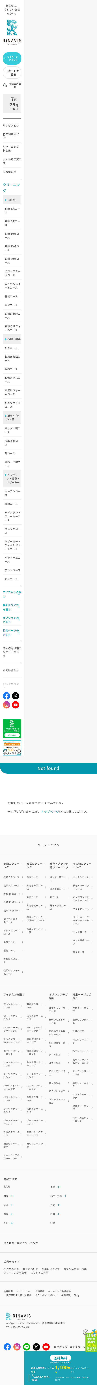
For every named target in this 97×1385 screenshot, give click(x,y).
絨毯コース (11, 504)
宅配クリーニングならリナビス (75, 1347)
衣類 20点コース (12, 910)
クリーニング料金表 (11, 148)
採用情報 (65, 1295)
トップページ (50, 811)
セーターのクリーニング (12, 1052)
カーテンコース (13, 493)
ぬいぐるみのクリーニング (35, 1029)
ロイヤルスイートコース (13, 285)
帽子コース (11, 579)
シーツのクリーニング (35, 1075)
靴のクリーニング (35, 1145)
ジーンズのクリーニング (12, 1122)
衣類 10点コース (12, 893)
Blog (76, 1295)
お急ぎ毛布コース (13, 379)
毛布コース (11, 369)
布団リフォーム (81, 1051)
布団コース (11, 348)
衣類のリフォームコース (13, 328)
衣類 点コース (12, 210)
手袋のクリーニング (35, 1098)
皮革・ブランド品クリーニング (81, 1061)
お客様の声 (9, 172)
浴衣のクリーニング (35, 1017)
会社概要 (8, 1291)
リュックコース (13, 530)
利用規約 (40, 1291)
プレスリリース (24, 1291)
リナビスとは (11, 125)
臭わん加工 (55, 1054)
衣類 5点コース (11, 885)
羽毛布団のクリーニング (35, 1040)
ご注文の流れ (11, 1269)
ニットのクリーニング (12, 1064)
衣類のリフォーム (81, 1021)
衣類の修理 (78, 1031)
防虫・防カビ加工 (57, 1073)
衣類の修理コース (13, 315)
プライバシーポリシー (46, 1295)
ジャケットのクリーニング (12, 1087)
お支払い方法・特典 (75, 1269)
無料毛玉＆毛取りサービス (57, 1033)
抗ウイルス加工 (57, 1091)
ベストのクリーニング (12, 1098)
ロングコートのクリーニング (12, 1029)
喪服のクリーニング (12, 1145)
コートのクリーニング (12, 1017)
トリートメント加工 (57, 1101)
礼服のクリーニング (12, 1133)
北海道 (7, 1186)
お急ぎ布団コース (13, 358)
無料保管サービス (57, 1044)
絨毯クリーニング (81, 1107)
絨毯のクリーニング (35, 1110)
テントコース (12, 570)
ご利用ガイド (11, 136)
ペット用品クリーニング (81, 1119)
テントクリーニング (81, 1096)
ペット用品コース (13, 559)
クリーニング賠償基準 (59, 1291)
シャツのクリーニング (12, 1110)
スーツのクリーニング (12, 1075)
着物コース (11, 296)
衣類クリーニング (81, 1009)
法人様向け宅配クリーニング (11, 652)
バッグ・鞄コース (13, 430)
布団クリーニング (81, 1041)
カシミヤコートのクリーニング (12, 1040)
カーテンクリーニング (81, 1073)
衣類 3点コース (11, 877)
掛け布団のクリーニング (35, 1052)
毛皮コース (11, 305)
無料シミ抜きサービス (57, 1021)
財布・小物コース (13, 464)
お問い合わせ (11, 670)
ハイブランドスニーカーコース (13, 516)
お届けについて (51, 1269)
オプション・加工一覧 (57, 1009)
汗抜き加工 (55, 1062)
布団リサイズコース (13, 404)
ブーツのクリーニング (35, 1122)
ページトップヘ (49, 845)
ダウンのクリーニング (12, 1006)
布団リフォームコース (13, 392)
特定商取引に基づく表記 (19, 1295)
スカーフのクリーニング (35, 1087)
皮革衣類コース (13, 442)
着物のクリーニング (35, 1006)
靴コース (10, 453)
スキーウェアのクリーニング (12, 1157)
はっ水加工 (55, 1082)
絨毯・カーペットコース (81, 887)
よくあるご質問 (11, 161)
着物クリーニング (81, 1084)
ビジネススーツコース (13, 273)
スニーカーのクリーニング (35, 1133)
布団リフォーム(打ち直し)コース (35, 918)
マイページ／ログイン (12, 58)
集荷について (30, 1269)
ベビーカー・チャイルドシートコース (13, 545)
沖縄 (52, 1222)
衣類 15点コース (12, 902)
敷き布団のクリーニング (35, 1064)
